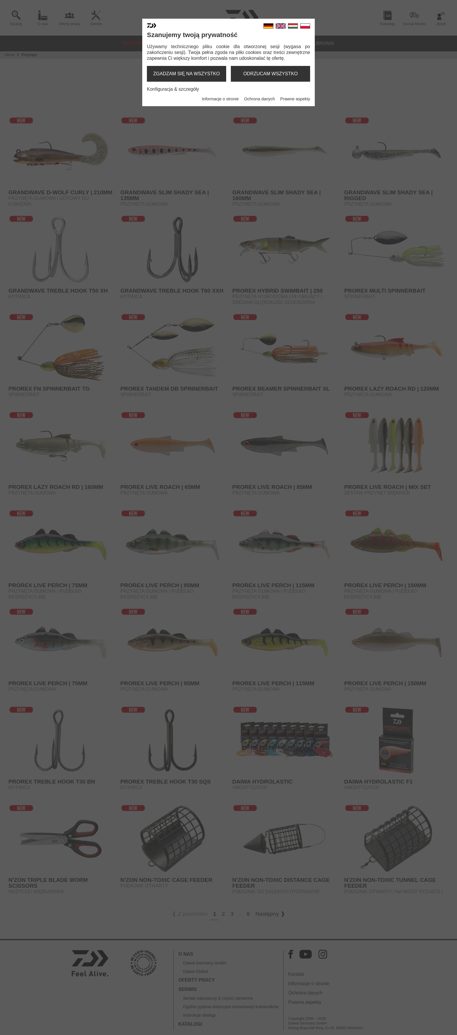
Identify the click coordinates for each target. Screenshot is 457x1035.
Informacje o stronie (220, 99)
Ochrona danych (259, 99)
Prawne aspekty (295, 99)
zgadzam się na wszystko (186, 73)
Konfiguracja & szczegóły (173, 89)
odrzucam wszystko (270, 73)
